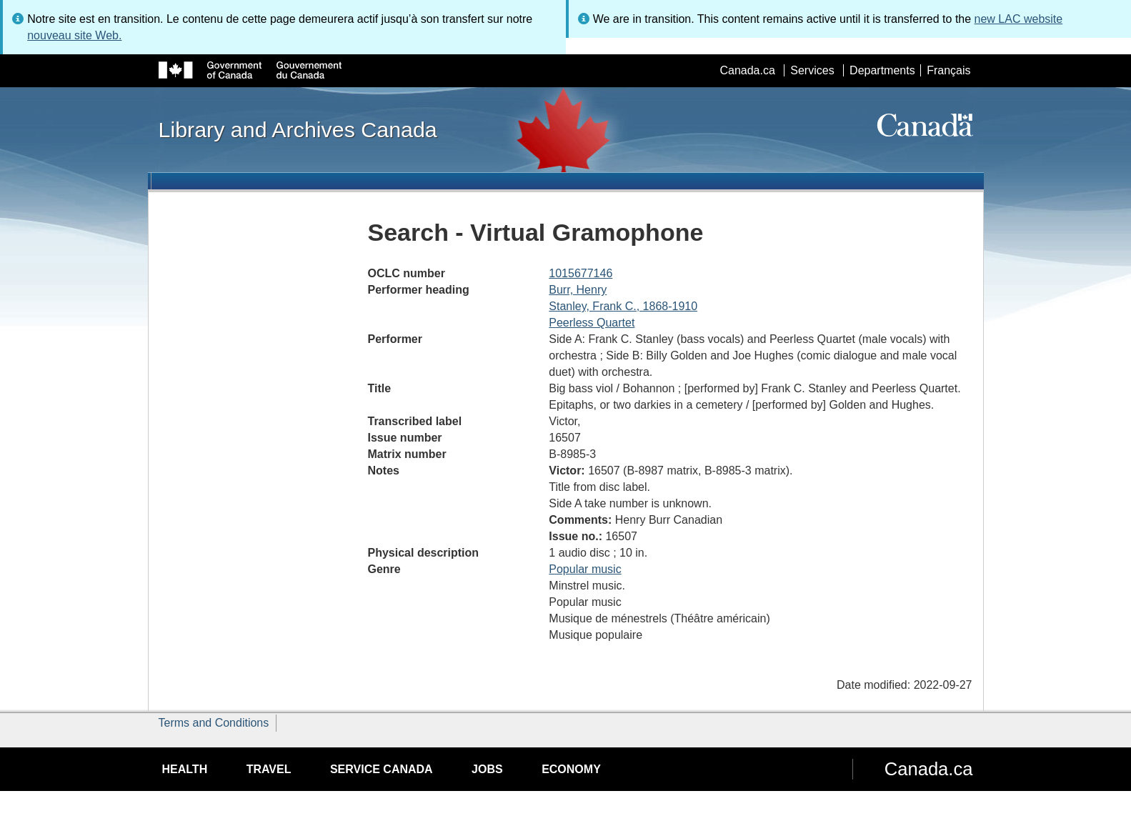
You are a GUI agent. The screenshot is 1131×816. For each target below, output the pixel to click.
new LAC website (1019, 19)
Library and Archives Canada (298, 129)
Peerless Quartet (591, 323)
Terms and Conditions (214, 723)
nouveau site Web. (74, 35)
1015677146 (580, 273)
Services (812, 70)
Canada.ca (746, 70)
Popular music (585, 569)
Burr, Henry (578, 290)
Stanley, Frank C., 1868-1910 (623, 306)
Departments (882, 70)
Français (948, 70)
